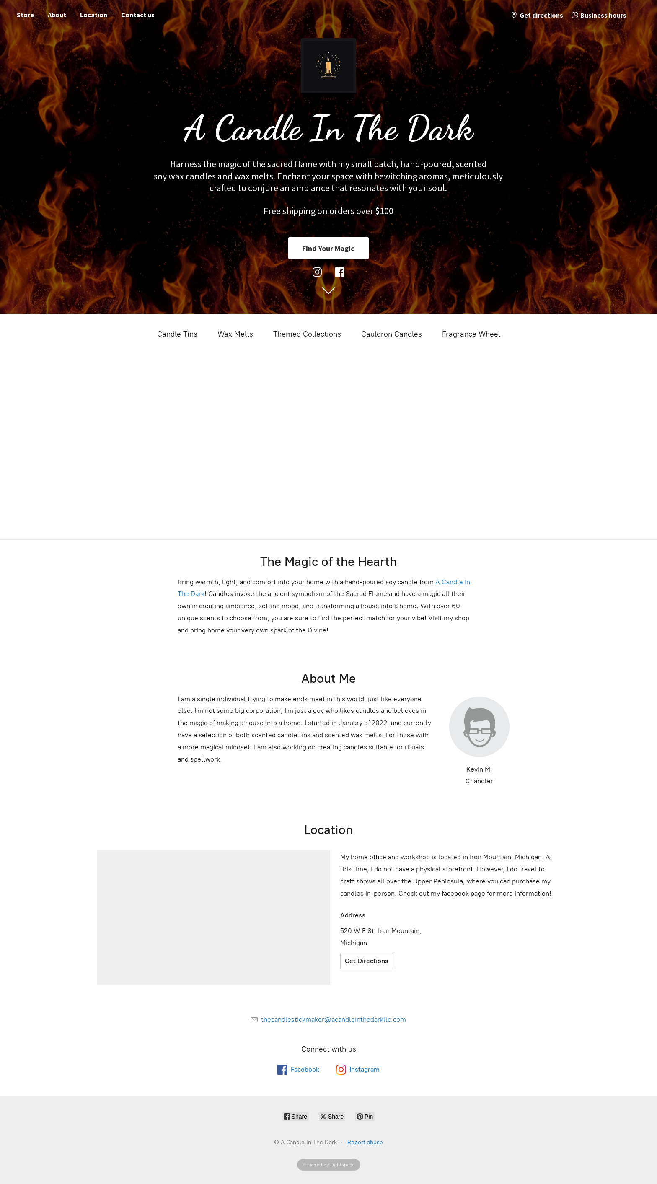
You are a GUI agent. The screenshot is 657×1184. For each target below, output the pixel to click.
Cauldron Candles (391, 334)
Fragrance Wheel (471, 334)
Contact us (138, 14)
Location (93, 14)
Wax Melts (235, 334)
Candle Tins (177, 334)
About (57, 14)
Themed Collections (307, 334)
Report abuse (365, 1142)
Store (25, 14)
